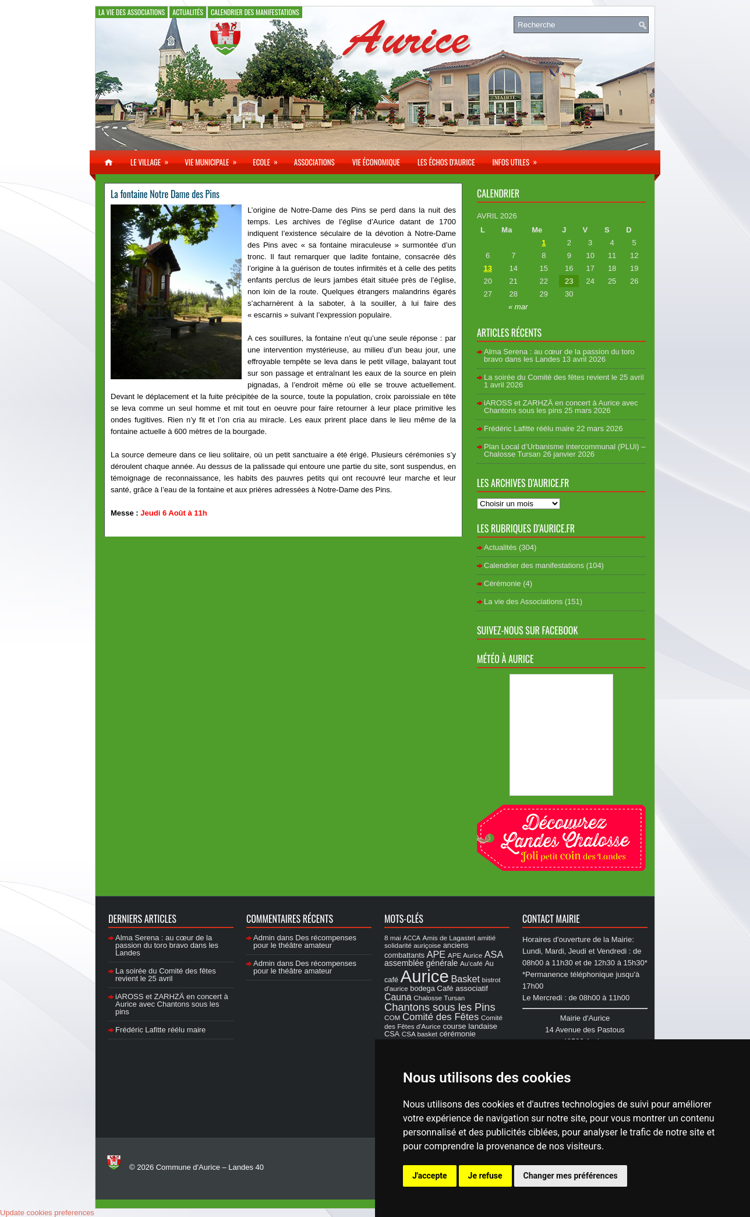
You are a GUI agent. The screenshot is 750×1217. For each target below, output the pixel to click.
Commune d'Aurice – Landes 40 (210, 1167)
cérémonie (458, 1033)
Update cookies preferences (47, 1212)
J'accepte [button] (429, 1175)
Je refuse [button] (485, 1175)
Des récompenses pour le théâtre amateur (304, 941)
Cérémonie (502, 583)
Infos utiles (518, 159)
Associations (314, 162)
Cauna (398, 997)
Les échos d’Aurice (446, 162)
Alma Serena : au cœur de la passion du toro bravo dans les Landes (559, 355)
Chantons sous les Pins (440, 1007)
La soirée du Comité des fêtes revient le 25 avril (564, 377)
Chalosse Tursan (439, 997)
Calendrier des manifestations (255, 12)
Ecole (269, 159)
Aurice (425, 976)
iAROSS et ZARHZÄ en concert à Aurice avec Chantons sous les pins (561, 406)
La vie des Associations (131, 12)
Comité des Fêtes (440, 1016)
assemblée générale (421, 963)
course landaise (470, 1026)
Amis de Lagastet (449, 937)
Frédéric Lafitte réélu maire (529, 428)
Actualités (187, 12)
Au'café (471, 963)
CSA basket (419, 1034)
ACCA (411, 937)
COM (392, 1017)
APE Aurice (465, 955)
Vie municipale (214, 159)
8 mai (392, 937)
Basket (465, 978)
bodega (422, 989)
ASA (493, 954)
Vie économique (376, 162)
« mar (518, 306)
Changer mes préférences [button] (570, 1175)
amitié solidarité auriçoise (440, 941)
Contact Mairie (551, 919)
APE (436, 954)
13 (487, 268)
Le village (153, 159)
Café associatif (462, 988)
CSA (391, 1034)
